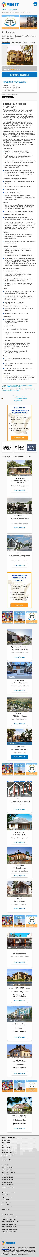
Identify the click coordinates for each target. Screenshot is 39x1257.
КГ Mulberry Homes (19, 716)
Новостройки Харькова (7, 1179)
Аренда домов (5, 1199)
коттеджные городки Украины (16, 389)
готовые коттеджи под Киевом (10, 390)
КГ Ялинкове (19, 901)
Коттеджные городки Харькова (9, 1229)
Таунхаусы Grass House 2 (19, 801)
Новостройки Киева (7, 1169)
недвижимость (13, 94)
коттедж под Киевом (12, 385)
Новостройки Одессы (7, 1177)
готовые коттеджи (30, 389)
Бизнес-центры (5, 1209)
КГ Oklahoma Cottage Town (19, 556)
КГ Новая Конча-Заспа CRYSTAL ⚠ (19, 482)
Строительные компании (8, 1187)
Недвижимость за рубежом (9, 1152)
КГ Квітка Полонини (19, 683)
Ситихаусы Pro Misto (19, 650)
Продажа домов (6, 1145)
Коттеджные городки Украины (9, 1216)
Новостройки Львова (7, 1182)
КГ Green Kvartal (19, 835)
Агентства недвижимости (8, 1155)
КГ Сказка (19, 1028)
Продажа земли (6, 1147)
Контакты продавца (19, 75)
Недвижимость (5, 12)
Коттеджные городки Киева (9, 1219)
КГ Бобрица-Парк (19, 1120)
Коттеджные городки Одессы (9, 1226)
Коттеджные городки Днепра (9, 1224)
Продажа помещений (7, 1150)
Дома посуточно (6, 1202)
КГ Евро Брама (19, 868)
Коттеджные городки (17, 12)
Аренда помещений (7, 1206)
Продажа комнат (6, 1142)
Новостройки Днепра (7, 1174)
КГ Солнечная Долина (21, 398)
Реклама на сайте (6, 1159)
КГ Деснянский (18, 400)
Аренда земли (5, 1204)
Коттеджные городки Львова (9, 1231)
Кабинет (4, 9)
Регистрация (13, 9)
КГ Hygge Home (19, 953)
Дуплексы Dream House (19, 518)
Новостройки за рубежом (8, 1184)
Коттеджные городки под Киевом (10, 1221)
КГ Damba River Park (19, 749)
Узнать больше (19, 490)
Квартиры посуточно (7, 1197)
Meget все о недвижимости (19, 1243)
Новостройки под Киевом (8, 1172)
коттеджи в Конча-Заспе (14, 386)
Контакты (4, 1157)
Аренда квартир (6, 1194)
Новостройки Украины (7, 1167)
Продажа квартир (6, 1140)
